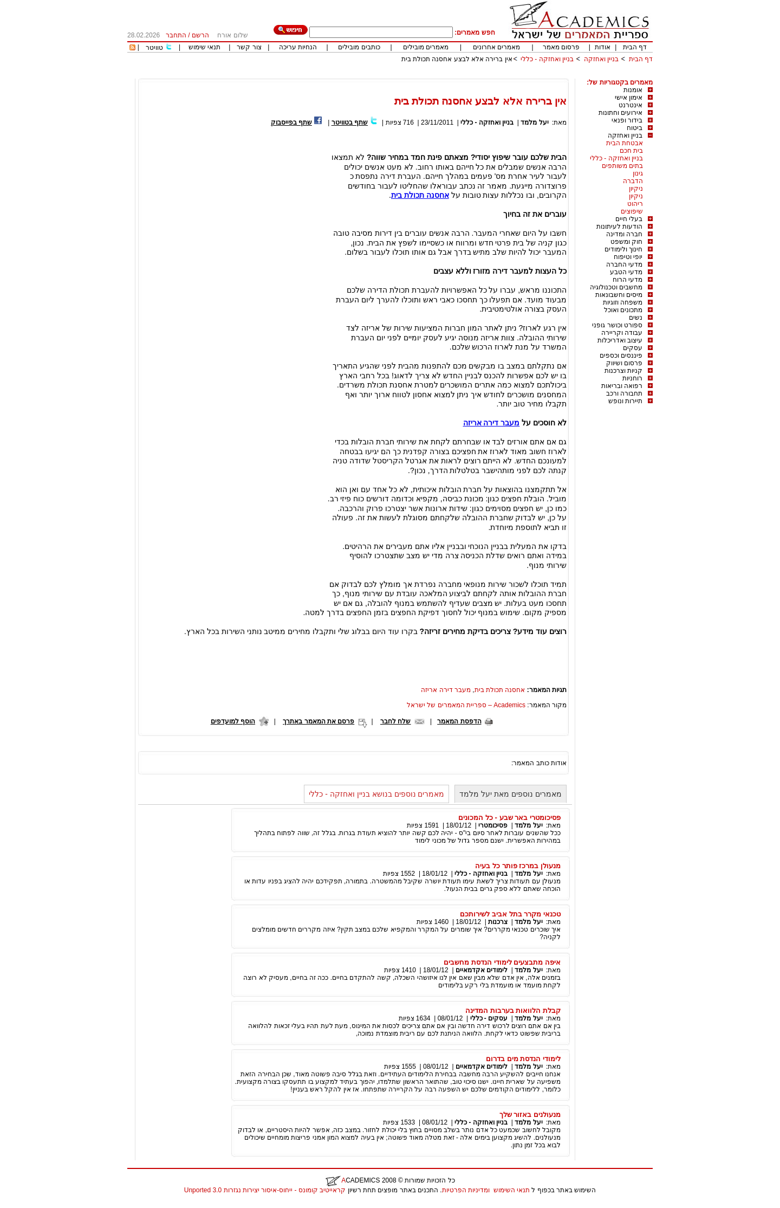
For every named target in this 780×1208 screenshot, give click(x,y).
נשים (635, 317)
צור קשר (249, 47)
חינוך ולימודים (623, 249)
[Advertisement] (455, 74)
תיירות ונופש (625, 401)
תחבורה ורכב (624, 393)
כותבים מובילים (359, 47)
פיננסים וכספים (621, 355)
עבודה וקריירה (621, 333)
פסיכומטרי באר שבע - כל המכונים (509, 817)
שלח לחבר (395, 721)
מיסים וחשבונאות (618, 295)
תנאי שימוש (204, 47)
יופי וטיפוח (628, 257)
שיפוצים (632, 211)
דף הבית (635, 47)
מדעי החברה (624, 264)
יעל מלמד (534, 122)
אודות (602, 47)
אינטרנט (630, 105)
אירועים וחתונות (620, 113)
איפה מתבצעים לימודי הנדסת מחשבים (502, 962)
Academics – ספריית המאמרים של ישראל (466, 705)
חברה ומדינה (624, 234)
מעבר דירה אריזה (446, 690)
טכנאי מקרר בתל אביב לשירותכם (510, 914)
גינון (638, 173)
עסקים (632, 348)
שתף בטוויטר (350, 122)
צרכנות (498, 922)
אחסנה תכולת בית (499, 690)
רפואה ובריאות (621, 386)
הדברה (633, 181)
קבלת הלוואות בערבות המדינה (513, 1010)
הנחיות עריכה (298, 47)
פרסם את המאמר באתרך (318, 721)
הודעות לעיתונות (619, 226)
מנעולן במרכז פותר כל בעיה (518, 866)
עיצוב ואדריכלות (619, 340)
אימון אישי (628, 97)
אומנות (632, 90)
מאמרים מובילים (425, 47)
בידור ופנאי (627, 120)
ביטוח (634, 128)
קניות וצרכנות (623, 370)
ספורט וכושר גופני (617, 325)
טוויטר (154, 47)
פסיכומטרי (493, 825)
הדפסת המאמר (459, 721)
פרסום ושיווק (624, 363)
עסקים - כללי (489, 1018)
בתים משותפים (622, 166)
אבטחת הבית (624, 143)
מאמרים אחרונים (496, 47)
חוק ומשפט (626, 242)
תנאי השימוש (511, 1190)
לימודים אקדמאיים (482, 970)
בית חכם (631, 150)
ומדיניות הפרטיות (466, 1190)
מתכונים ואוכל (623, 310)
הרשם (200, 35)
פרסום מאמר (561, 47)
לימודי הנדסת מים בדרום (523, 1059)
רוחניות (632, 378)
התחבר (176, 35)
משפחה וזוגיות (622, 302)
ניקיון (636, 188)
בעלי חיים (628, 219)
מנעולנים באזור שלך (530, 1114)
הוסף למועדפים (233, 721)
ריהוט (635, 204)
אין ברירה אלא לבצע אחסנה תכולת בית (456, 59)
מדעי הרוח (627, 279)
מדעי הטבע (626, 272)
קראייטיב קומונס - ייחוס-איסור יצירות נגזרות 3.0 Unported (265, 1190)
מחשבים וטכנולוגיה (616, 287)
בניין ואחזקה (600, 59)
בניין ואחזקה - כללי (547, 59)
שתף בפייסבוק (291, 122)
